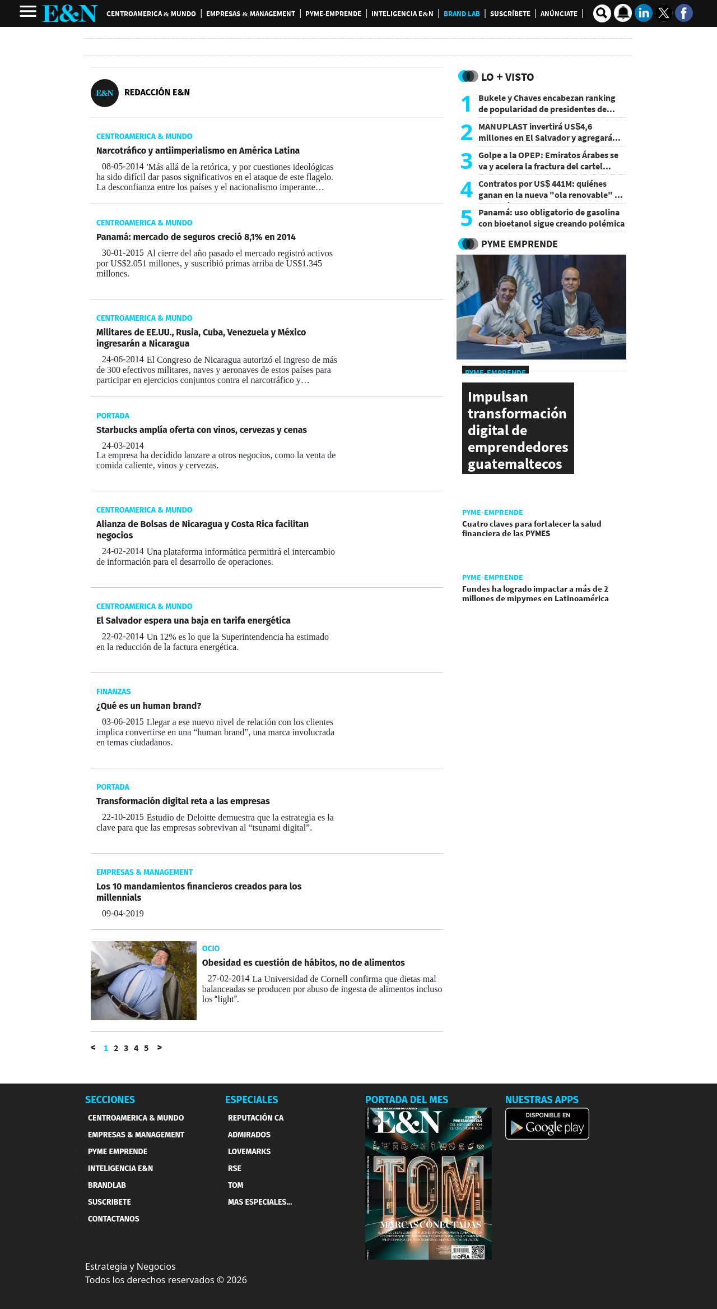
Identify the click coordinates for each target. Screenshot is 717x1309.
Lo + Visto (507, 77)
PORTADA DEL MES (406, 1100)
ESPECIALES (251, 1100)
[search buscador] (602, 13)
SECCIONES (110, 1100)
